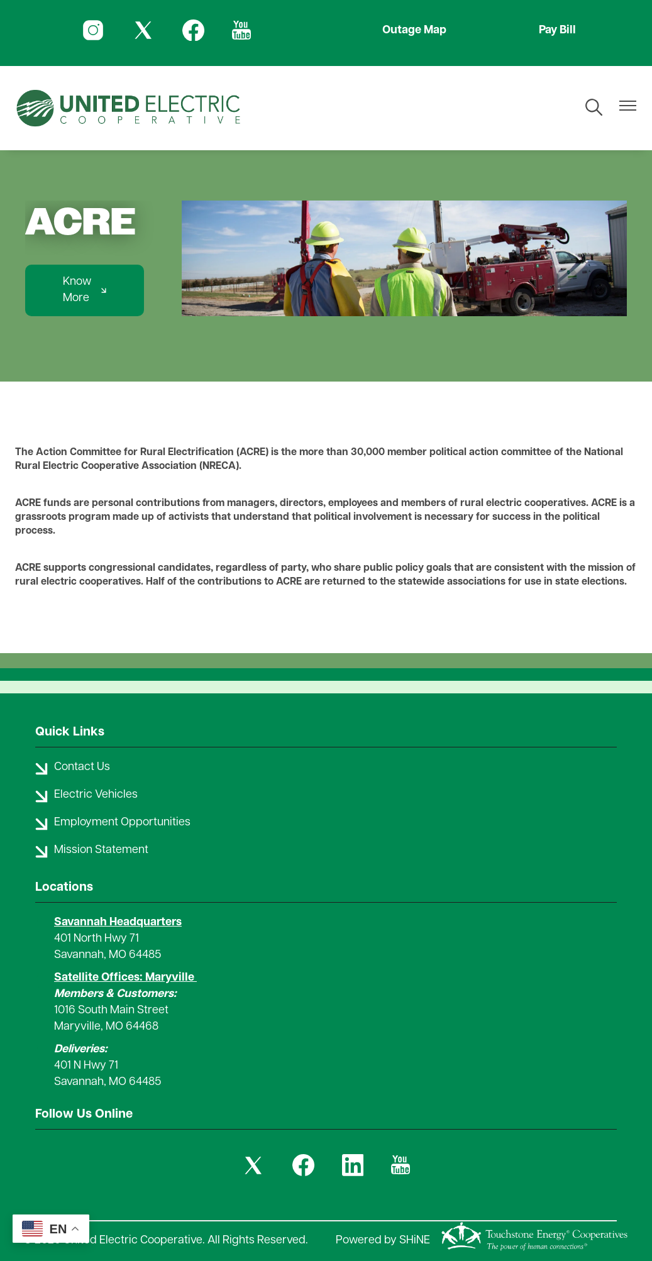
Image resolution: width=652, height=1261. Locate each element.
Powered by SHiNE (383, 1241)
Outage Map (414, 30)
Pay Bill (557, 30)
